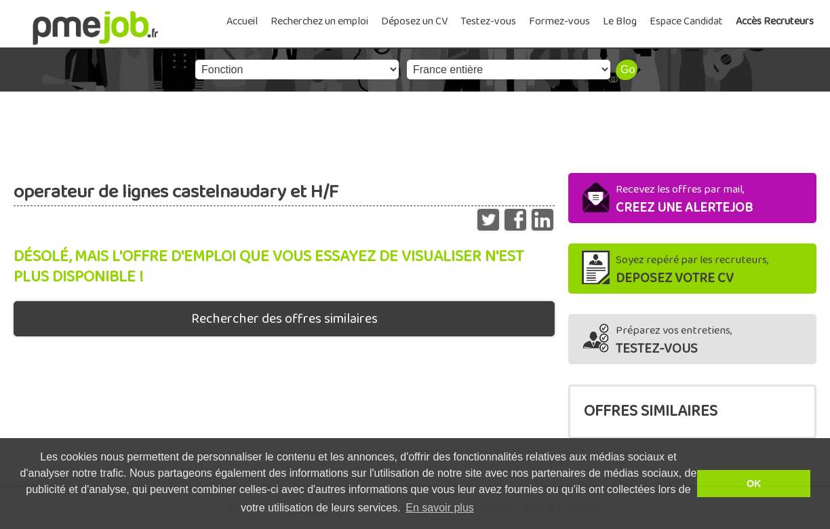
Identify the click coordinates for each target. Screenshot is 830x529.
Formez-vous (559, 21)
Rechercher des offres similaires (284, 319)
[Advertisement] (415, 128)
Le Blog (620, 21)
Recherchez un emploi (319, 21)
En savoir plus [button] (440, 507)
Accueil (242, 21)
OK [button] (754, 483)
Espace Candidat (686, 21)
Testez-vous (488, 21)
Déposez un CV (414, 21)
